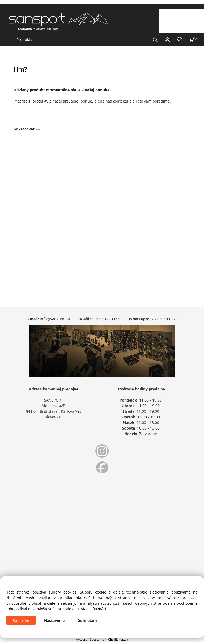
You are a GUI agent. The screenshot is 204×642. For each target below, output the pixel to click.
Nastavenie (54, 620)
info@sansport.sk (55, 318)
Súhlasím (21, 620)
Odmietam (87, 620)
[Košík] (193, 39)
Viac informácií (94, 608)
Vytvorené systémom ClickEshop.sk (102, 639)
